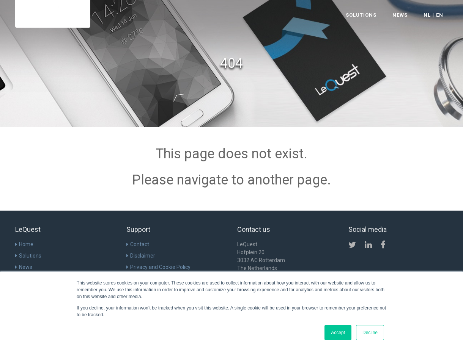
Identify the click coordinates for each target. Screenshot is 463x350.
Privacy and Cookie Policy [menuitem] (160, 267)
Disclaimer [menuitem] (142, 256)
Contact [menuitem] (139, 244)
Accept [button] (338, 332)
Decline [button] (370, 332)
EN (439, 15)
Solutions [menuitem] (30, 256)
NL (427, 15)
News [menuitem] (25, 267)
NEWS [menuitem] (400, 15)
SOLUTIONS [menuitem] (361, 15)
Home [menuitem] (26, 244)
